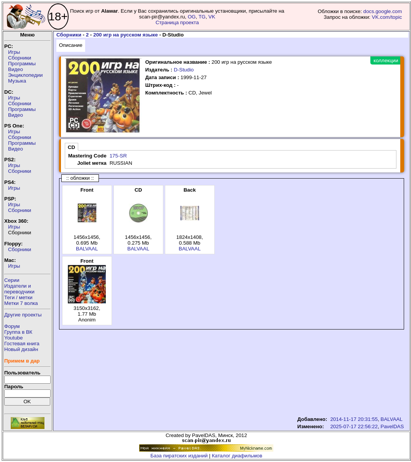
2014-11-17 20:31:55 (354, 419)
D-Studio (184, 70)
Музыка (17, 81)
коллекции (385, 60)
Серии (11, 280)
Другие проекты (23, 315)
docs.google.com (382, 11)
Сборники (19, 58)
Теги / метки (18, 297)
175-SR (118, 156)
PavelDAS (392, 426)
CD (71, 147)
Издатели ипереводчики (19, 289)
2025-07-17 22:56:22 (354, 426)
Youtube (13, 338)
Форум (12, 326)
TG (202, 17)
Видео (15, 69)
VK (212, 17)
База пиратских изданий (178, 456)
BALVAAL (87, 249)
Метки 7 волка (21, 303)
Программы (22, 63)
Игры (14, 52)
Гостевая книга (21, 343)
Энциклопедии (25, 75)
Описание (70, 45)
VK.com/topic (387, 17)
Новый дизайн (21, 349)
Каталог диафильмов (237, 456)
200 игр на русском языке (125, 35)
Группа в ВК (18, 332)
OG (192, 17)
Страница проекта (177, 22)
